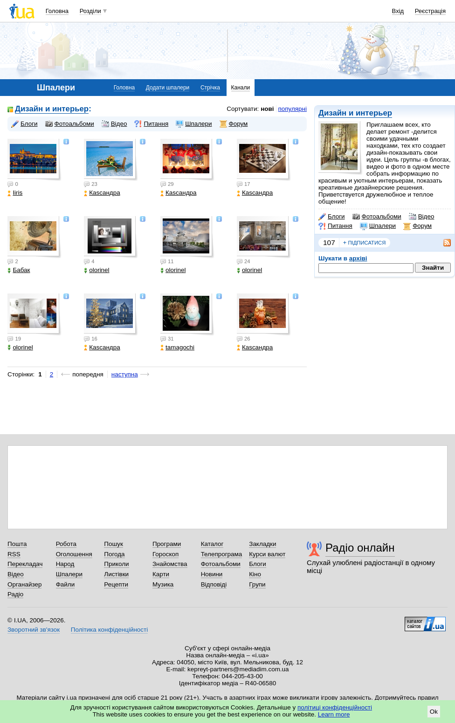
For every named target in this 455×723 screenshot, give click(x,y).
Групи (257, 584)
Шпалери (378, 226)
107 (329, 242)
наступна (124, 374)
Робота (66, 543)
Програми (166, 543)
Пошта (17, 543)
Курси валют (267, 554)
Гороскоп (165, 554)
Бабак (18, 269)
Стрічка (210, 87)
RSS (14, 554)
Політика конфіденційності (109, 629)
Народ (65, 563)
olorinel (96, 269)
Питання (335, 226)
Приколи (116, 563)
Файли (65, 584)
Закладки (262, 543)
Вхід (398, 10)
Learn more (334, 714)
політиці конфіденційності (334, 707)
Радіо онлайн (360, 547)
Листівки (116, 574)
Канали (240, 87)
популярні (292, 108)
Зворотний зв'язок (33, 629)
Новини (212, 574)
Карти (160, 574)
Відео (421, 216)
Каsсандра (102, 192)
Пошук (113, 543)
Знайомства (169, 563)
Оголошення (74, 554)
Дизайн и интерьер (355, 113)
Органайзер (24, 584)
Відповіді (214, 584)
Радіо (15, 594)
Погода (114, 554)
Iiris (14, 192)
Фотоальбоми (376, 216)
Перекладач (24, 563)
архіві (358, 258)
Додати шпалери (167, 87)
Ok (434, 711)
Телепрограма (221, 554)
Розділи (90, 10)
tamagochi (177, 347)
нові (267, 108)
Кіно (255, 574)
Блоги (331, 216)
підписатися (364, 242)
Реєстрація (430, 10)
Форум (417, 226)
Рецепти (116, 584)
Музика (162, 584)
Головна (57, 10)
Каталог (212, 543)
